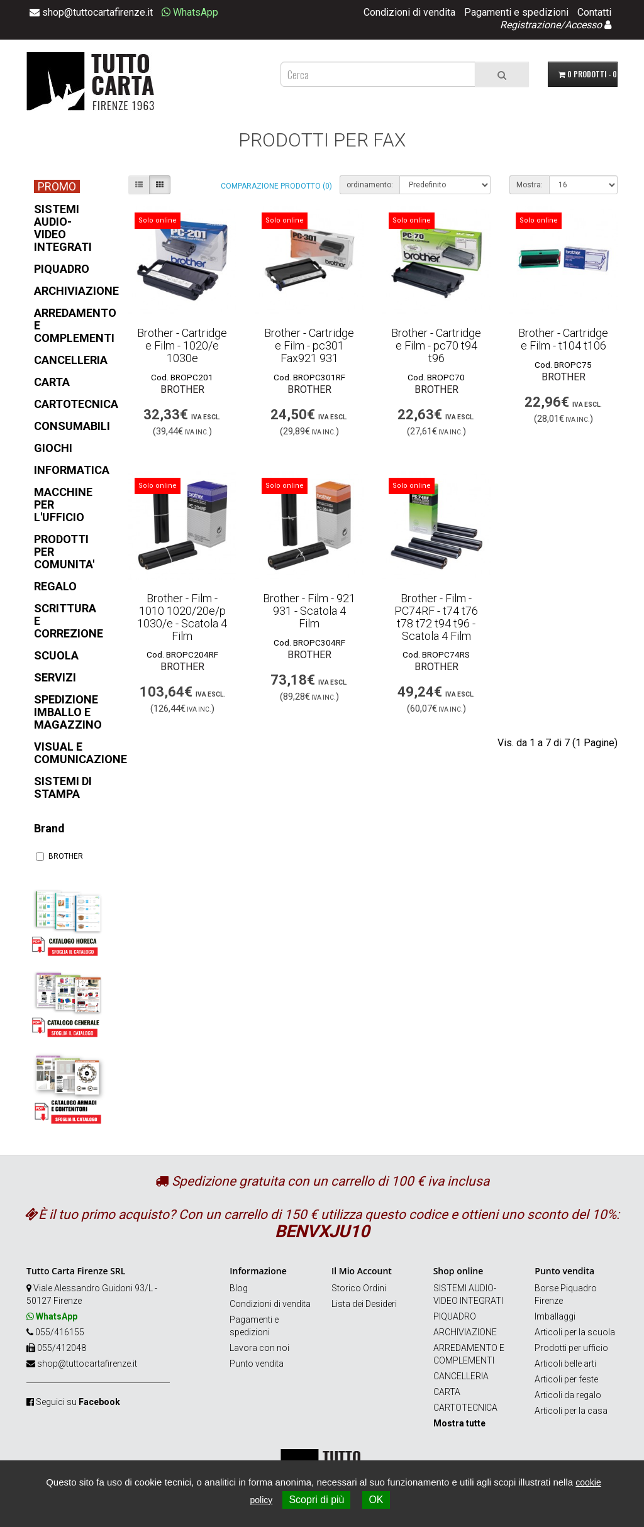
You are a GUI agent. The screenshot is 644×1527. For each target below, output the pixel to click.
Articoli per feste (566, 1379)
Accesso (583, 25)
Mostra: (529, 184)
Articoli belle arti (565, 1364)
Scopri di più (316, 1499)
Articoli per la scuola (575, 1332)
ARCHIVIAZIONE (465, 1332)
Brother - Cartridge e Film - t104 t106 (563, 339)
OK (376, 1499)
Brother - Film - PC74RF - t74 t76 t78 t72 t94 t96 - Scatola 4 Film (436, 617)
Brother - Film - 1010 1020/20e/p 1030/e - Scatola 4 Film (182, 617)
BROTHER (59, 856)
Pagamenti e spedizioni (516, 12)
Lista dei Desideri (364, 1304)
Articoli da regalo (568, 1395)
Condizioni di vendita (409, 12)
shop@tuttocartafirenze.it (87, 1364)
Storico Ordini (358, 1288)
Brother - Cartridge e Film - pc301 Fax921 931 (309, 345)
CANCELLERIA (461, 1376)
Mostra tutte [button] (459, 1423)
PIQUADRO (454, 1316)
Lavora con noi (259, 1348)
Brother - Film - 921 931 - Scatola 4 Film (309, 611)
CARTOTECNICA (465, 1408)
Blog (239, 1288)
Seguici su (78, 1402)
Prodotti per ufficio (571, 1348)
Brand (49, 828)
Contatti (594, 12)
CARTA (446, 1392)
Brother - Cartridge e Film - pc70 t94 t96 (436, 345)
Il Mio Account (361, 1271)
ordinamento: (370, 184)
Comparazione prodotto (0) (276, 186)
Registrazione (530, 25)
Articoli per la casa (571, 1411)
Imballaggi (555, 1316)
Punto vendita (257, 1364)
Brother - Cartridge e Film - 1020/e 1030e (182, 345)
